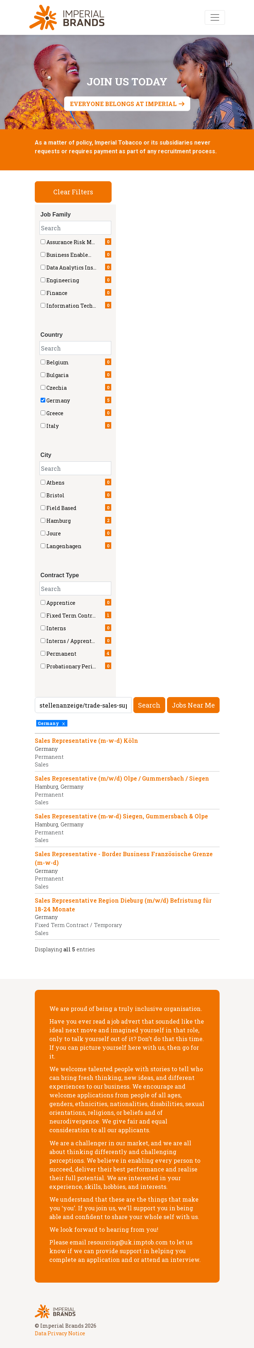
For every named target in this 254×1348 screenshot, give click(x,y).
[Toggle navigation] (215, 17)
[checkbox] (43, 362)
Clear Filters (73, 191)
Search (149, 705)
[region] (127, 845)
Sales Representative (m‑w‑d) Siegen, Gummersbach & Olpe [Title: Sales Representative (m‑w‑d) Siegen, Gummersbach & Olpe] (121, 816)
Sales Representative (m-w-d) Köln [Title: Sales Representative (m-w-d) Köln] (86, 740)
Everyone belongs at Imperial (123, 104)
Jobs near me (193, 705)
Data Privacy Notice (60, 1333)
